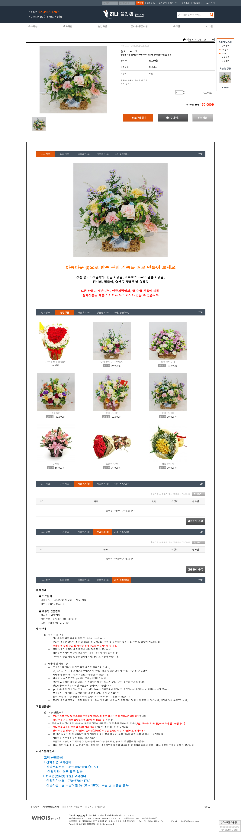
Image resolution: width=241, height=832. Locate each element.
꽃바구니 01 (168, 412)
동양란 (176, 26)
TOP (200, 154)
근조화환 (32, 26)
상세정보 (45, 154)
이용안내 (89, 806)
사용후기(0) (84, 154)
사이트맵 (101, 806)
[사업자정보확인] (149, 818)
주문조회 (185, 2)
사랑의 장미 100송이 (55, 361)
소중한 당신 (112, 463)
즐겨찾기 (162, 2)
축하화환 (67, 26)
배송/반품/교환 (121, 154)
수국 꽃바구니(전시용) (111, 361)
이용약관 (35, 806)
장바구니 (174, 2)
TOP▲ (207, 806)
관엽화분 (102, 26)
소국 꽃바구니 (168, 361)
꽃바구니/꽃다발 (139, 26)
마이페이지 (198, 2)
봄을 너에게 (168, 463)
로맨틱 (55, 463)
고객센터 (210, 2)
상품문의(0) (103, 154)
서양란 (209, 26)
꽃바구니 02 (112, 412)
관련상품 (64, 154)
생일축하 (55, 412)
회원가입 (151, 2)
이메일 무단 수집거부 (72, 806)
